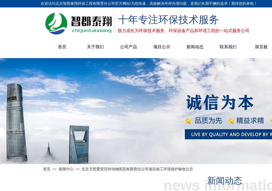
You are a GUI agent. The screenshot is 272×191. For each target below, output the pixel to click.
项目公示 (161, 47)
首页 (62, 47)
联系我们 (228, 47)
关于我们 (95, 47)
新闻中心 (66, 169)
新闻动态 (194, 47)
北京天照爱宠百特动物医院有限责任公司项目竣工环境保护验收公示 (137, 169)
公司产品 (128, 47)
